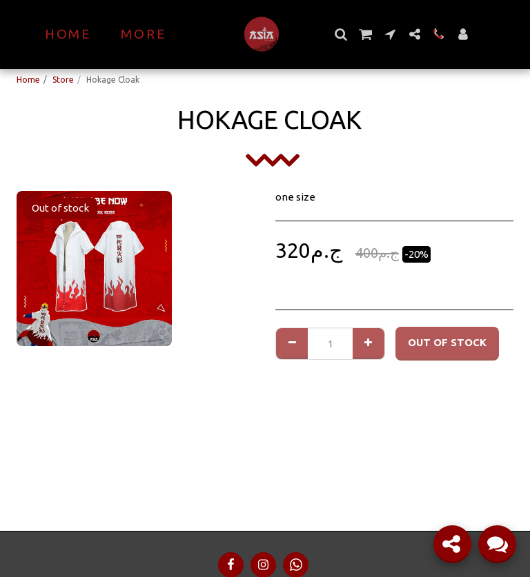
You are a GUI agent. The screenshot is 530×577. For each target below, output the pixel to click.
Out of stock (447, 342)
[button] (340, 34)
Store (63, 79)
